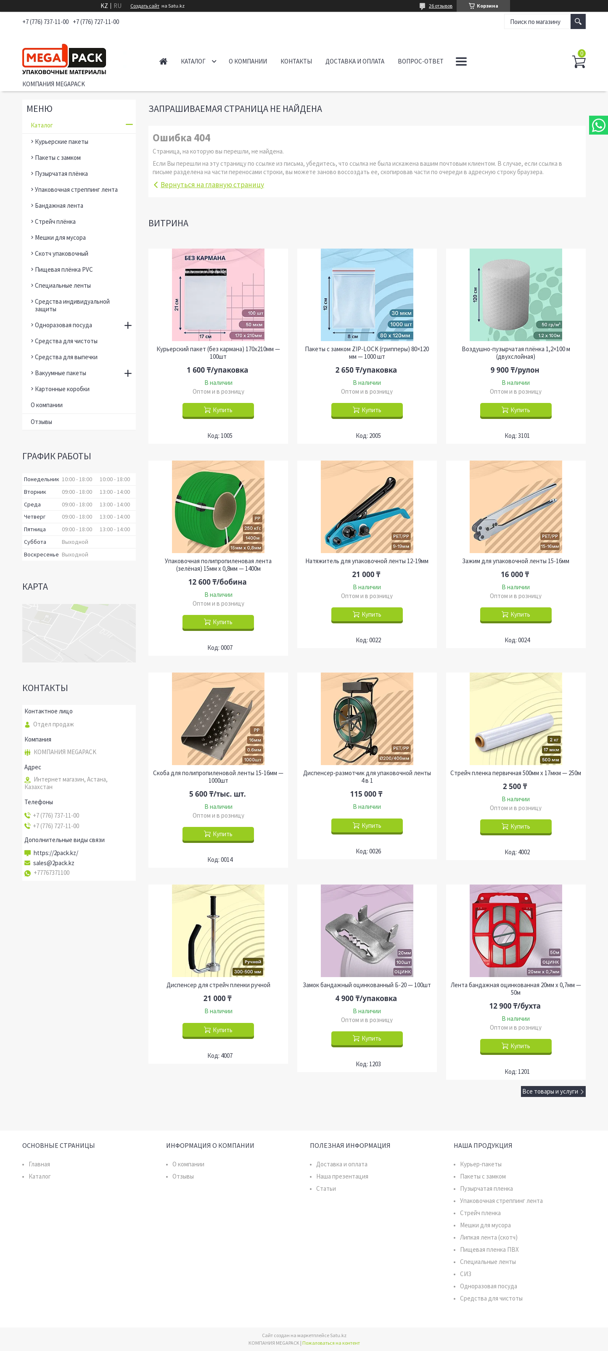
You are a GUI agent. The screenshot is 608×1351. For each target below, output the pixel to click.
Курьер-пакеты (481, 1164)
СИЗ (465, 1274)
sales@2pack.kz (53, 863)
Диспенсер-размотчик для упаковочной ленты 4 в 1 (367, 776)
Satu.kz (338, 1335)
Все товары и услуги (550, 1091)
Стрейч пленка (480, 1213)
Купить (223, 410)
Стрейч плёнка (55, 221)
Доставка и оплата (354, 61)
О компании (248, 61)
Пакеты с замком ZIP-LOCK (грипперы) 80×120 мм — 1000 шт (367, 352)
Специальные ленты (63, 285)
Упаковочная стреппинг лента (76, 189)
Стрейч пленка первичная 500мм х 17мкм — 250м (515, 773)
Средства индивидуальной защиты (72, 305)
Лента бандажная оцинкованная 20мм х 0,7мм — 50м (516, 988)
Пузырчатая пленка (486, 1188)
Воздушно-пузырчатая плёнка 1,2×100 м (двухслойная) (516, 352)
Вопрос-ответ (421, 61)
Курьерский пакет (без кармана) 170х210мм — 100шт (218, 352)
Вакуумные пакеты (60, 373)
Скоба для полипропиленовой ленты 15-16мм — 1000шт (218, 776)
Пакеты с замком (58, 158)
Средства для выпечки (66, 357)
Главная (163, 61)
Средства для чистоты (66, 341)
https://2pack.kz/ (56, 853)
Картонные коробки (62, 389)
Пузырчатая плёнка (61, 173)
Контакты (296, 61)
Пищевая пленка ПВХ (489, 1249)
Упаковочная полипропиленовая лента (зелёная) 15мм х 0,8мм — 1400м (218, 564)
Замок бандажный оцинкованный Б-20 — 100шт (367, 985)
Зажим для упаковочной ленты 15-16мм (515, 561)
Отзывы (41, 422)
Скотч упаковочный (61, 253)
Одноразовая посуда (63, 325)
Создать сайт (144, 6)
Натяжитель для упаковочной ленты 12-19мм (366, 561)
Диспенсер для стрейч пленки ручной (218, 985)
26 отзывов (440, 6)
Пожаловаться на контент (331, 1343)
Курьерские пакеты (61, 142)
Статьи (326, 1188)
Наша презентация (342, 1176)
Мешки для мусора (60, 237)
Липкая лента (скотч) (489, 1237)
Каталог (193, 61)
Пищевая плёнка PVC (64, 269)
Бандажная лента (59, 205)
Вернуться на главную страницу (212, 184)
